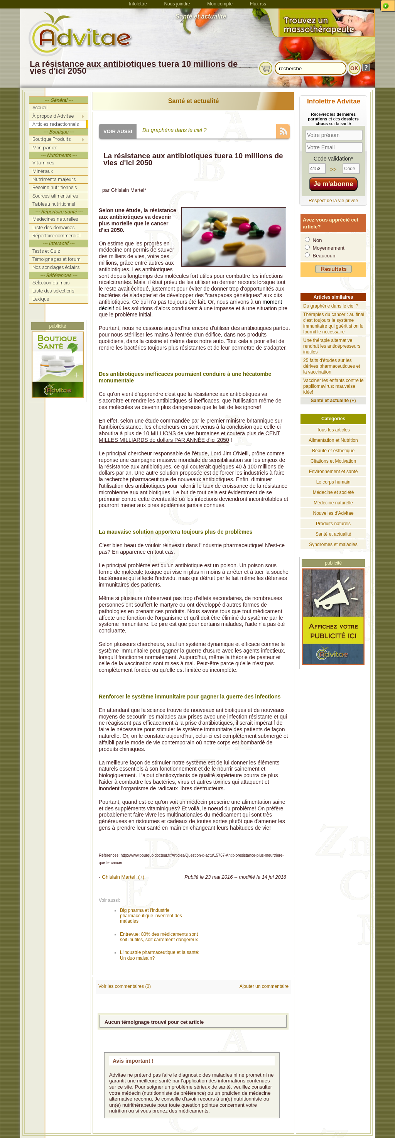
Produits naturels (333, 523)
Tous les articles (333, 430)
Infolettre (138, 4)
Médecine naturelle (333, 503)
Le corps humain (333, 482)
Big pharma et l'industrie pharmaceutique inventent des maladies (151, 916)
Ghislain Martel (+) (123, 877)
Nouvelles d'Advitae (333, 513)
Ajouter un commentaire (264, 986)
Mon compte (220, 4)
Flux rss (258, 4)
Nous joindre (177, 4)
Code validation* (333, 159)
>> (333, 169)
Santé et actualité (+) (333, 400)
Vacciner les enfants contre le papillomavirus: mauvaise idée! (333, 386)
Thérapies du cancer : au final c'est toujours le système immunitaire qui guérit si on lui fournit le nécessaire (334, 323)
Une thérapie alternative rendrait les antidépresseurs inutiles (331, 346)
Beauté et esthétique (333, 450)
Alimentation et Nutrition (333, 440)
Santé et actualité (193, 101)
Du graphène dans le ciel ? (330, 306)
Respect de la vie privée (333, 200)
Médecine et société (333, 492)
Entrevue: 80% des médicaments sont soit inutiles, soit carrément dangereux (159, 937)
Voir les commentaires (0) (124, 986)
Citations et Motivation (333, 461)
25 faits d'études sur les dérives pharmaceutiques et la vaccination (331, 366)
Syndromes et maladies (333, 544)
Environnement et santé (333, 471)
